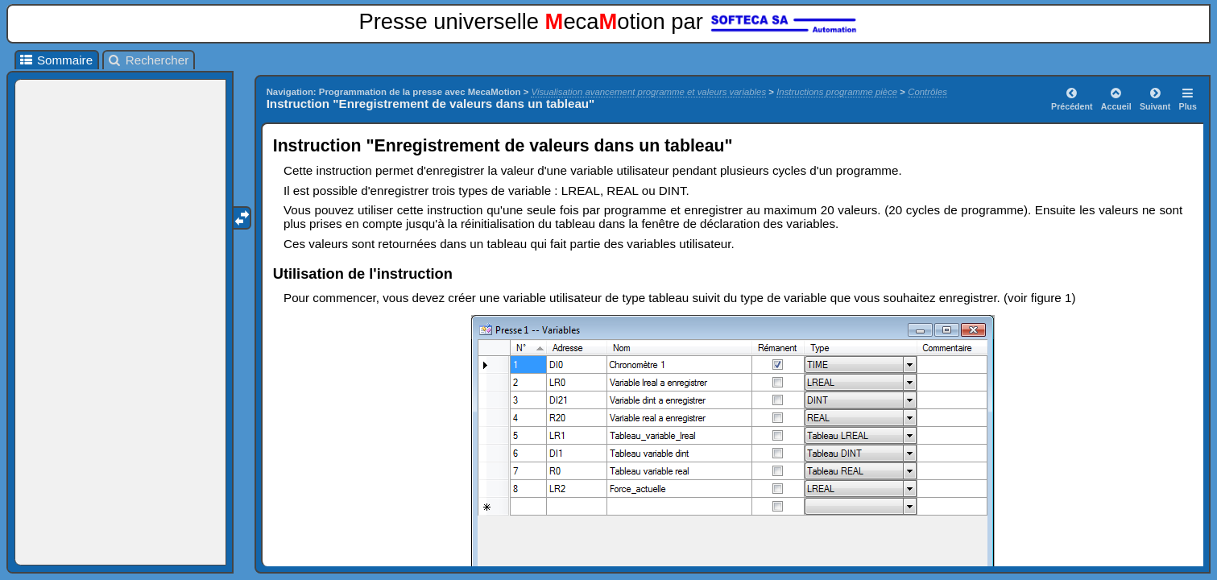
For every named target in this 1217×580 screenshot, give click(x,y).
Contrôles (927, 92)
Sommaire (56, 60)
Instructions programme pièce (836, 92)
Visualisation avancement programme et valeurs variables (648, 92)
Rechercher (147, 60)
